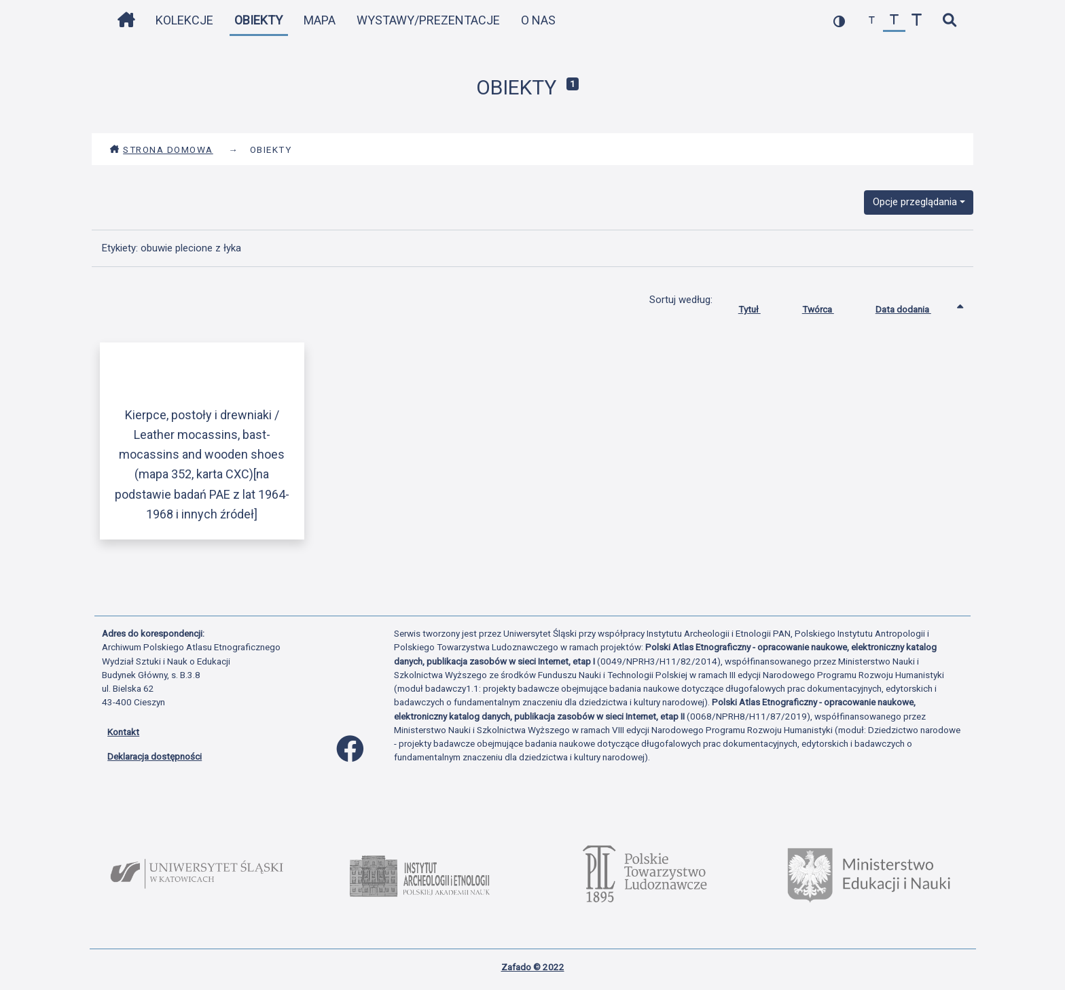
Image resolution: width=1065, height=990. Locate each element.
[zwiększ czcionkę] (916, 21)
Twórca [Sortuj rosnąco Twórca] (828, 306)
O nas (538, 20)
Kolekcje (184, 20)
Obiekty (258, 20)
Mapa (320, 20)
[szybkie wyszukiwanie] (949, 21)
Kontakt (123, 731)
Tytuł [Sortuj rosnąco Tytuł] (759, 306)
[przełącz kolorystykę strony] (839, 21)
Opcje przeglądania (915, 202)
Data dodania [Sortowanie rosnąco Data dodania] (914, 306)
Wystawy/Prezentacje (428, 20)
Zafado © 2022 (532, 966)
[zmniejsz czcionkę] (872, 21)
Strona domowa (161, 149)
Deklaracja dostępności (154, 756)
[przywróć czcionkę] (894, 21)
